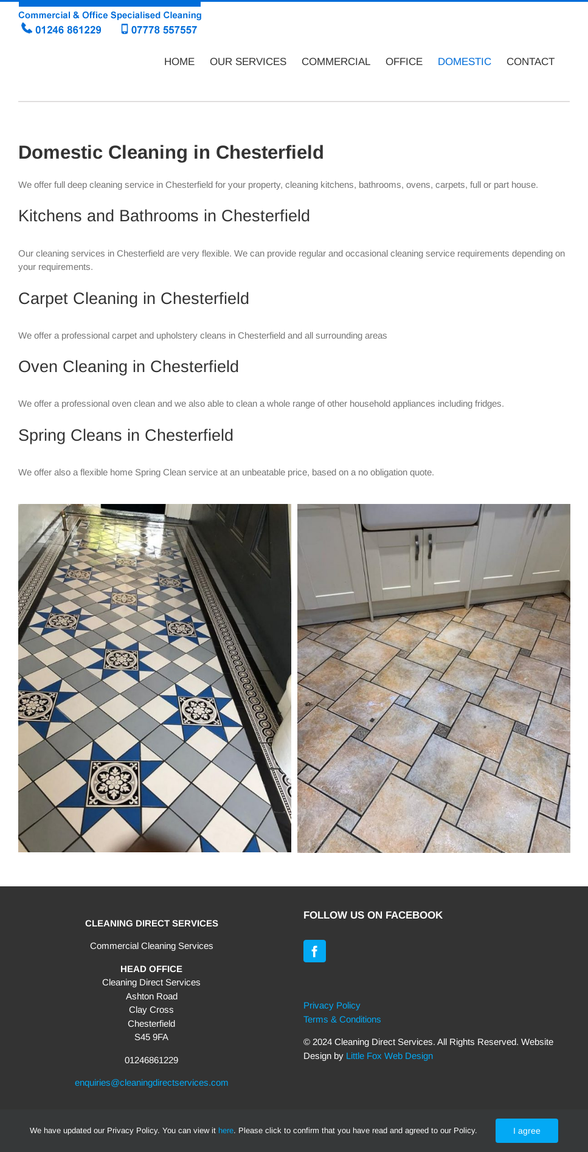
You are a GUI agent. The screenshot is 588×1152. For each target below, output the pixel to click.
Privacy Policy (332, 1005)
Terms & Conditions (342, 1019)
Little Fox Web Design (389, 1055)
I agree (527, 1131)
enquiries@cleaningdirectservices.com (152, 1082)
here (225, 1130)
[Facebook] (314, 951)
